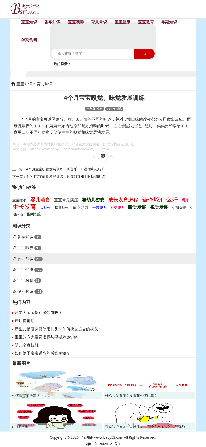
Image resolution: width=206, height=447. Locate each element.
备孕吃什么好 (160, 199)
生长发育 (24, 206)
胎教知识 (35, 214)
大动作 (45, 207)
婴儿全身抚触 (27, 345)
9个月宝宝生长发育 (141, 73)
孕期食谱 (29, 39)
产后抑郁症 (25, 320)
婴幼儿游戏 (93, 200)
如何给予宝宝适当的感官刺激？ (42, 353)
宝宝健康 (122, 22)
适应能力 (80, 207)
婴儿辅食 (40, 199)
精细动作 (62, 207)
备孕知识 (52, 22)
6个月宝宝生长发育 (95, 73)
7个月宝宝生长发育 (111, 73)
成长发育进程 (123, 199)
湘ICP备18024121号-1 (103, 443)
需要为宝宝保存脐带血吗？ (38, 312)
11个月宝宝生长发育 (172, 73)
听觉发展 (137, 207)
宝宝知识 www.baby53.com (101, 437)
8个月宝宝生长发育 (126, 73)
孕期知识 (169, 22)
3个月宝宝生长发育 (49, 73)
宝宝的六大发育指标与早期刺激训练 (46, 337)
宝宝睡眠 (19, 200)
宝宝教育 (146, 22)
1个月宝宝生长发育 (19, 73)
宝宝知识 (29, 22)
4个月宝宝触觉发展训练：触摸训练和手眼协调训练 (65, 176)
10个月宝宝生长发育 (157, 73)
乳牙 (185, 200)
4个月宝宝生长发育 (65, 73)
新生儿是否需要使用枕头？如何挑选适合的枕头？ (58, 329)
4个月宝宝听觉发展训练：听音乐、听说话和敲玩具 (65, 169)
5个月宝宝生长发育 (80, 73)
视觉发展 (159, 207)
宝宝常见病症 (66, 200)
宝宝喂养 (76, 22)
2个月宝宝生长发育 (34, 73)
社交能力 (117, 207)
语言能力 (99, 207)
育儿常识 (99, 22)
